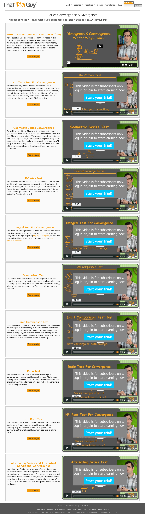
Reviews (50, 509)
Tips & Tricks (71, 509)
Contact (85, 506)
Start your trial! (125, 10)
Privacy (59, 506)
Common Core (103, 509)
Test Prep (89, 5)
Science (77, 5)
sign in (100, 5)
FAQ (120, 5)
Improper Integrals (41, 235)
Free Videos (40, 509)
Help (79, 509)
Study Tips (92, 509)
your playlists (111, 5)
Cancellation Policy (72, 506)
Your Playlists (60, 509)
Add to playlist (33, 57)
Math (68, 5)
